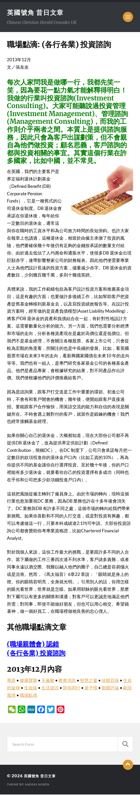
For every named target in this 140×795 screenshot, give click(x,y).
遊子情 (90, 688)
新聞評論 (110, 688)
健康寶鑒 (28, 681)
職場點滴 (28, 695)
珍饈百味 (110, 681)
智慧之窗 (88, 681)
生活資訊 (50, 688)
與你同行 (71, 688)
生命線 (30, 688)
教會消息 (67, 681)
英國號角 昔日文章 (36, 12)
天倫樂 (47, 681)
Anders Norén (38, 785)
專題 (11, 681)
